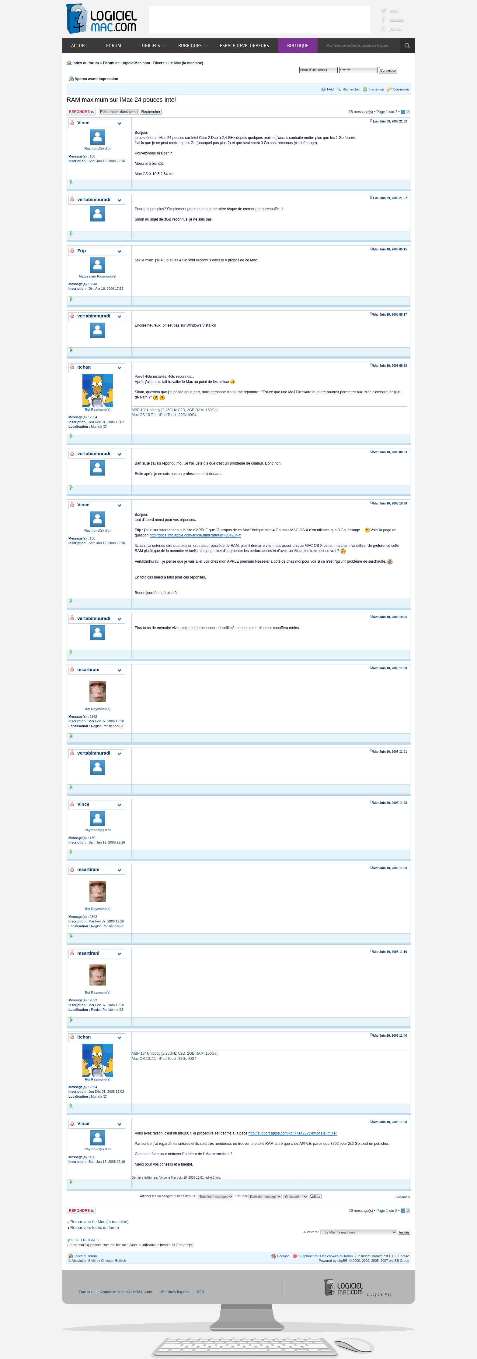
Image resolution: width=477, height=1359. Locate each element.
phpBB (342, 1260)
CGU (200, 1292)
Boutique (297, 45)
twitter (394, 10)
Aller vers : (311, 1231)
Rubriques (193, 45)
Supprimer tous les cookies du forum (325, 1256)
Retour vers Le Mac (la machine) (99, 1221)
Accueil (79, 45)
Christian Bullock (113, 1260)
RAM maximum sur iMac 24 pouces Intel (121, 99)
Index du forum (85, 63)
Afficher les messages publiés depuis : (186, 1196)
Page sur (386, 112)
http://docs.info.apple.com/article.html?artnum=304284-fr (195, 535)
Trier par (258, 1196)
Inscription (376, 89)
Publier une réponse (81, 111)
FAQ (330, 89)
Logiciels (153, 45)
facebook (397, 20)
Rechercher (351, 89)
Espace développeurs (244, 45)
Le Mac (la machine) (186, 63)
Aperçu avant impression (96, 79)
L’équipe (283, 1256)
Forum (113, 45)
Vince (163, 1177)
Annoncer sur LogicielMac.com (126, 1292)
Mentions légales (174, 1292)
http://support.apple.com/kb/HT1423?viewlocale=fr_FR (293, 1133)
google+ (396, 29)
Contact (85, 1292)
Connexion (401, 89)
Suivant (401, 1197)
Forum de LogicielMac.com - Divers (133, 63)
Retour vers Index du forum (94, 1227)
